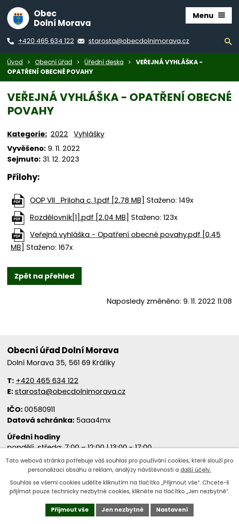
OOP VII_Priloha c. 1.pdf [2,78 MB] (87, 200)
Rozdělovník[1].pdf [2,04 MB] (79, 217)
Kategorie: (27, 134)
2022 (59, 134)
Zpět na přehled (44, 276)
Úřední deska (103, 62)
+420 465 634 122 (47, 381)
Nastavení (172, 510)
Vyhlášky (89, 134)
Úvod (15, 62)
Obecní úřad (53, 62)
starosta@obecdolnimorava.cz (70, 391)
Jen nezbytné (122, 510)
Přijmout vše (70, 510)
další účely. (195, 470)
